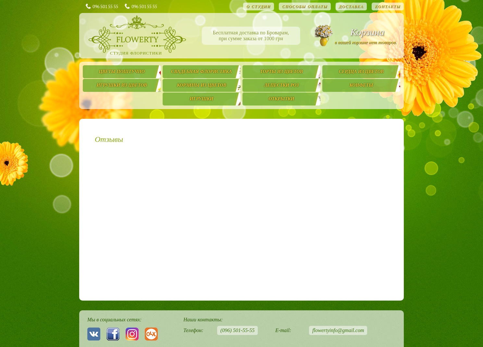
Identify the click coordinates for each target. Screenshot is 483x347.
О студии (258, 6)
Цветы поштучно (122, 71)
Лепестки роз (281, 85)
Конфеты (361, 85)
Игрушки (202, 98)
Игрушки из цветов (121, 85)
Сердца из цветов (361, 71)
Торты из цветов (281, 71)
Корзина (367, 32)
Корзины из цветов (201, 85)
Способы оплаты (305, 6)
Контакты (388, 6)
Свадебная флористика (201, 71)
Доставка (351, 6)
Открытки (281, 98)
